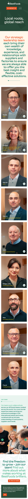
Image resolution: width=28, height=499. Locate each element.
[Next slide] (25, 440)
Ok (5, 494)
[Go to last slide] (2, 440)
